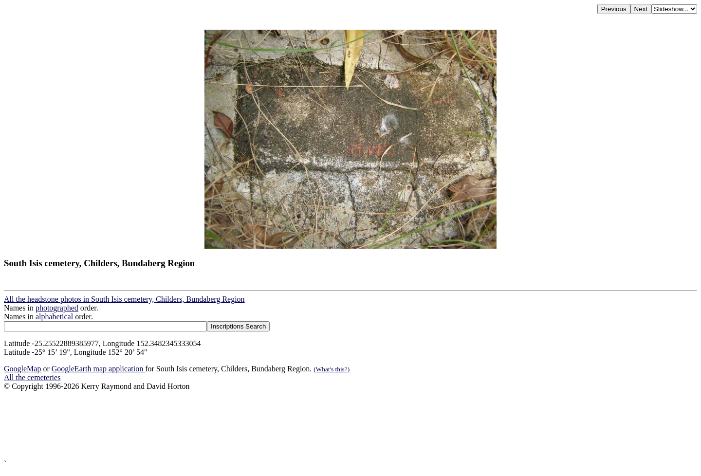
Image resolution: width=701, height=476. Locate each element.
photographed (57, 308)
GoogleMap (22, 369)
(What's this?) (332, 369)
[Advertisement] (296, 425)
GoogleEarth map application (98, 369)
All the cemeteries (32, 377)
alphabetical (54, 316)
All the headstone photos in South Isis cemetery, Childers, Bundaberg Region (124, 299)
